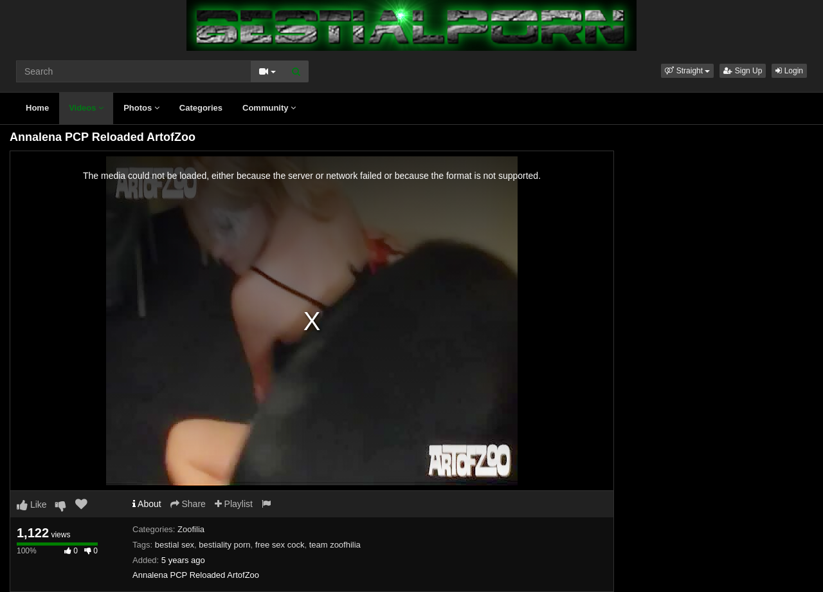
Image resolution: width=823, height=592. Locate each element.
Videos (86, 108)
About (146, 504)
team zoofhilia (335, 545)
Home (37, 108)
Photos (141, 108)
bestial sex (174, 545)
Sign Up (742, 70)
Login (789, 70)
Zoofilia (190, 529)
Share (188, 504)
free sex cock (280, 545)
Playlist (234, 504)
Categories (200, 108)
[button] (687, 71)
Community (269, 108)
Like (32, 504)
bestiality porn (224, 545)
